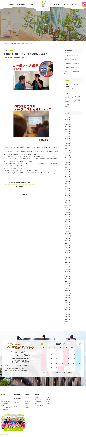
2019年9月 (67, 295)
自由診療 (37, 397)
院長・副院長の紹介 (5, 401)
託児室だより (68, 104)
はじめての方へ (21, 4)
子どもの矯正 (28, 401)
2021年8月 (67, 240)
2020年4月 (67, 278)
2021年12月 (68, 231)
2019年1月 (67, 314)
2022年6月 (67, 217)
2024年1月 (67, 176)
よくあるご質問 (65, 4)
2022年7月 (67, 214)
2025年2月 (67, 148)
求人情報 (74, 4)
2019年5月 (67, 305)
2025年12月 (68, 124)
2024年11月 (68, 155)
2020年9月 (67, 267)
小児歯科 (27, 407)
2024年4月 (67, 169)
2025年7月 (67, 136)
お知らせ (67, 86)
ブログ (66, 91)
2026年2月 (67, 119)
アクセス (3, 399)
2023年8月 (67, 186)
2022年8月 (67, 212)
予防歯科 (27, 397)
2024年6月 (67, 164)
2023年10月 (68, 183)
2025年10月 (68, 129)
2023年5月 (67, 190)
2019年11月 (68, 290)
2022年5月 (67, 219)
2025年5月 (67, 141)
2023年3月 (67, 195)
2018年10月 (68, 321)
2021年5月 (67, 247)
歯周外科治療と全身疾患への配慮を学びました (16, 182)
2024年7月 (67, 162)
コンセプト (3, 397)
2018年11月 (68, 319)
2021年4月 (67, 250)
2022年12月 (68, 202)
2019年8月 (67, 297)
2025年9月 (67, 131)
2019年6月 (67, 302)
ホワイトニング (50, 397)
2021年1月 (67, 257)
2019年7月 (67, 300)
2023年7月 (67, 188)
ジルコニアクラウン (39, 405)
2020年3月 (67, 281)
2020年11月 (68, 262)
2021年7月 (67, 243)
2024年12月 (68, 152)
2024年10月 (68, 157)
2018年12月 (68, 316)
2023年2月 (67, 198)
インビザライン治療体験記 (71, 84)
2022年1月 (67, 228)
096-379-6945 (20, 355)
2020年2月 (67, 283)
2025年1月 (67, 150)
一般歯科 (27, 403)
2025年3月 (67, 145)
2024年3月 (67, 171)
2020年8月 (67, 269)
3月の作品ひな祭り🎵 (47, 182)
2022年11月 (68, 205)
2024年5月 (67, 167)
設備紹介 (3, 405)
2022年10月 (68, 207)
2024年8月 (67, 160)
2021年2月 (67, 255)
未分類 (66, 93)
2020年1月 (67, 286)
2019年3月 (67, 309)
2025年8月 (67, 133)
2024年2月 (67, 174)
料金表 (48, 403)
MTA (36, 403)
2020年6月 (67, 274)
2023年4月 (67, 193)
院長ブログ (68, 106)
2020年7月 (67, 271)
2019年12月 (68, 288)
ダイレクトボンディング (52, 399)
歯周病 (26, 405)
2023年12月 (68, 179)
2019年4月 (67, 307)
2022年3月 (67, 224)
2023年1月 (67, 200)
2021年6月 (67, 245)
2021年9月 (67, 238)
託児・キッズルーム (5, 407)
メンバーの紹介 (4, 403)
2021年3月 (67, 252)
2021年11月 (68, 233)
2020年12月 (68, 259)
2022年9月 (67, 209)
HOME (5, 43)
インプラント (38, 399)
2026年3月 (67, 117)
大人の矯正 (27, 399)
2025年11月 (68, 126)
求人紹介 (3, 411)
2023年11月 (68, 181)
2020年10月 (68, 264)
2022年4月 (67, 221)
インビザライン (50, 401)
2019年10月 (68, 293)
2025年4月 (67, 143)
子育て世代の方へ (5, 409)
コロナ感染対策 (69, 88)
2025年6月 (67, 138)
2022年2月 (67, 226)
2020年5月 (67, 276)
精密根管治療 (38, 401)
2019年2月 (67, 312)
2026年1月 (67, 122)
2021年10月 (68, 236)
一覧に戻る (25, 190)
